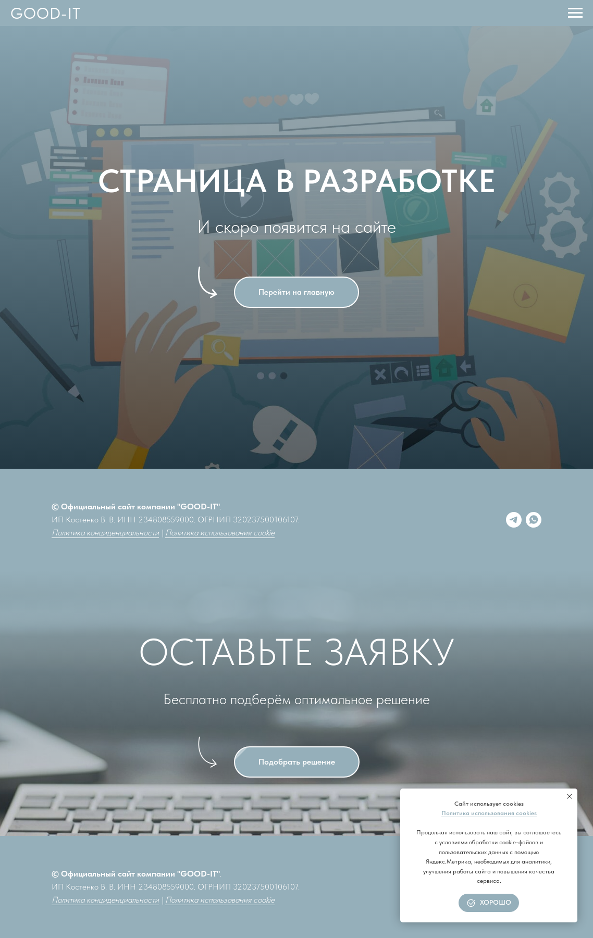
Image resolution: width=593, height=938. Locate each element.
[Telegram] (514, 520)
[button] (297, 762)
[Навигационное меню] (575, 13)
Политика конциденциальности (105, 532)
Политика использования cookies (489, 813)
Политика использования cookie (220, 532)
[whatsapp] (533, 520)
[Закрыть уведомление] (569, 796)
